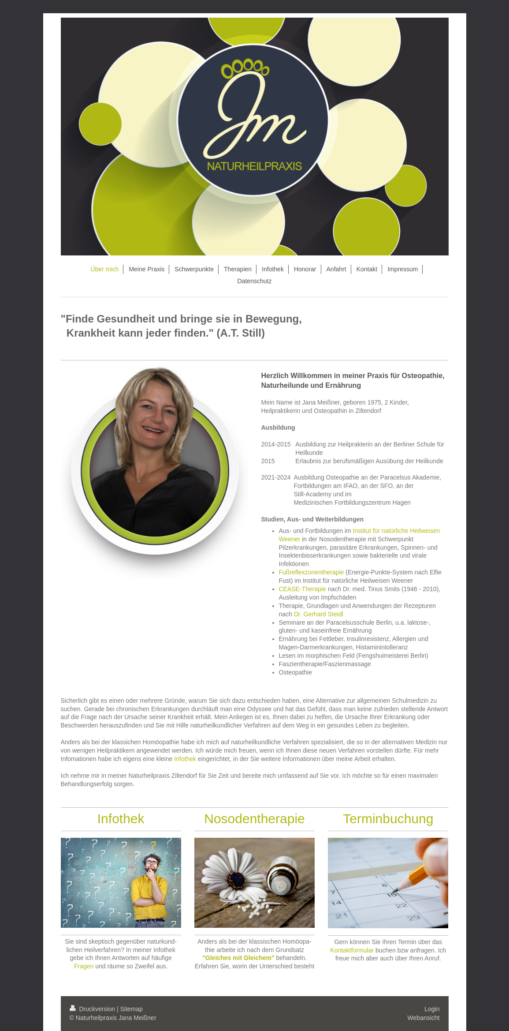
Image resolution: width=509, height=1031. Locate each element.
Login (431, 1008)
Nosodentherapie (254, 818)
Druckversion (93, 1008)
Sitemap (131, 1008)
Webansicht (424, 1017)
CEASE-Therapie (302, 588)
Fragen (83, 966)
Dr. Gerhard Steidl (318, 614)
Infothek (185, 758)
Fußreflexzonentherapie (311, 572)
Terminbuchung (388, 818)
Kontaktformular (352, 950)
